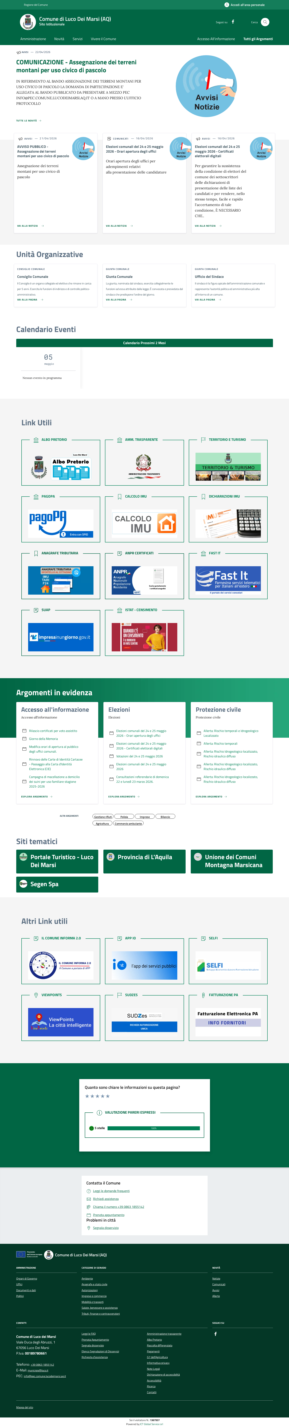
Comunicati (218, 1284)
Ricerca (151, 1386)
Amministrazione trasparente (164, 1334)
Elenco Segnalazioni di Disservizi (100, 1351)
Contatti (151, 1392)
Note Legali (153, 1369)
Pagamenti (153, 1351)
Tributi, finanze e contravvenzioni (101, 1313)
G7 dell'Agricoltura (157, 1357)
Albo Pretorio (154, 1339)
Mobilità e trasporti (93, 1302)
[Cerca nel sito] (265, 22)
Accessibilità (154, 1380)
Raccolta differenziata (159, 1345)
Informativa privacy (158, 1363)
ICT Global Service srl (151, 1424)
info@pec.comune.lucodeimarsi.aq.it (45, 1376)
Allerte (216, 1296)
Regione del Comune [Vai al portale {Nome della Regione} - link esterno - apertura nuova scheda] (34, 5)
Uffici (19, 1284)
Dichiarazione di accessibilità (163, 1374)
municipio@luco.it (38, 1370)
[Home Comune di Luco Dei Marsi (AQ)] (68, 22)
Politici (20, 1296)
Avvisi (215, 1290)
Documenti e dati (26, 1290)
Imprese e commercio (94, 1296)
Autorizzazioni (90, 1290)
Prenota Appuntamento (95, 1339)
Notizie (216, 1278)
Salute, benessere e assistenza (100, 1308)
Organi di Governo (26, 1278)
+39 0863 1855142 (42, 1364)
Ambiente (87, 1278)
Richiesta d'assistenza (95, 1357)
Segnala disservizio (93, 1345)
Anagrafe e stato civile (94, 1284)
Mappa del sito (24, 1407)
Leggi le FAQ (89, 1334)
